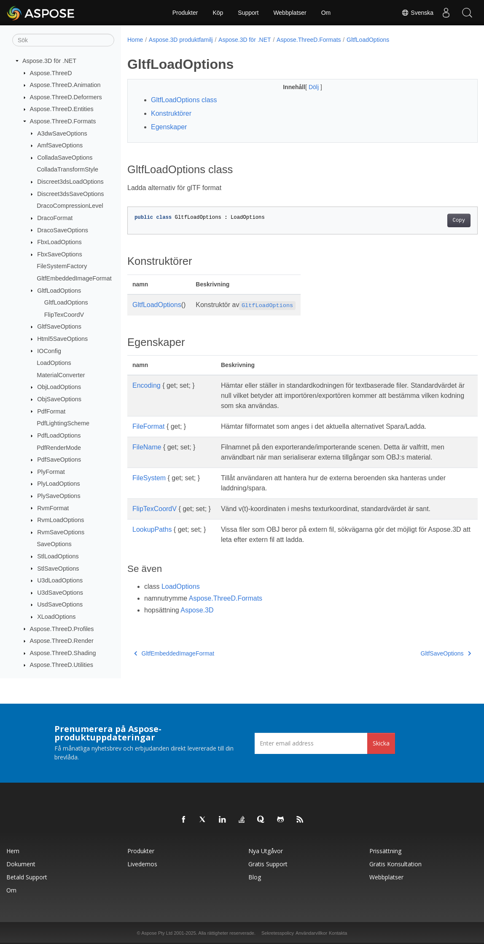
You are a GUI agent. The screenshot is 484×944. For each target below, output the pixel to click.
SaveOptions (54, 544)
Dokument (20, 864)
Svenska (417, 12)
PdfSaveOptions (59, 459)
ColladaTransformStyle (67, 169)
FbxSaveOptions (59, 254)
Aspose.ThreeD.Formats (63, 121)
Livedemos (142, 864)
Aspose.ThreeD (51, 72)
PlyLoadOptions (58, 483)
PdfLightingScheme (63, 423)
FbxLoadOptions (59, 242)
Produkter (185, 12)
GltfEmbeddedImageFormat (74, 278)
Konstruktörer (171, 113)
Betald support (26, 877)
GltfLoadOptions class (184, 99)
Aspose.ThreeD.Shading (63, 653)
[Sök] (63, 40)
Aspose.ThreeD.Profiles (62, 628)
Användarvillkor (311, 933)
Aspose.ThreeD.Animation (65, 85)
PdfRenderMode (59, 447)
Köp (217, 12)
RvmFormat (53, 507)
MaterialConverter (61, 375)
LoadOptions (54, 362)
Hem (12, 851)
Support (248, 12)
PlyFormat (51, 471)
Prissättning (385, 851)
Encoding (146, 385)
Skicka (381, 743)
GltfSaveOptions (59, 326)
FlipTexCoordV (64, 314)
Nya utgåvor (265, 851)
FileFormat (148, 426)
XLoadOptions (56, 616)
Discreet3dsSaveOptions (70, 193)
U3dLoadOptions (60, 580)
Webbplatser (289, 12)
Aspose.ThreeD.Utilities (61, 664)
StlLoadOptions (57, 556)
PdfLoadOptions (59, 435)
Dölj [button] (302, 87)
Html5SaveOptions (62, 338)
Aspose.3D (196, 610)
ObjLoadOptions (59, 387)
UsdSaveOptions (60, 604)
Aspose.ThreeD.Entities (62, 109)
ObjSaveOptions (59, 399)
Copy (434, 220)
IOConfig (49, 350)
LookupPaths (152, 529)
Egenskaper (169, 127)
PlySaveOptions (58, 495)
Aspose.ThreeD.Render (62, 640)
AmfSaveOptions (60, 145)
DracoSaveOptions (62, 229)
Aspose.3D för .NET (49, 60)
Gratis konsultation (395, 864)
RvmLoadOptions (60, 520)
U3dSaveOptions (60, 592)
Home (135, 39)
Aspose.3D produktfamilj (181, 39)
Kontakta (338, 933)
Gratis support (268, 864)
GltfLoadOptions (59, 290)
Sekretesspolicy (277, 933)
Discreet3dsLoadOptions (70, 181)
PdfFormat (51, 411)
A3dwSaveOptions (62, 133)
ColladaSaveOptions (64, 157)
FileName (146, 447)
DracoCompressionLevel (70, 205)
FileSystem (149, 478)
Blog (254, 877)
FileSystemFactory (62, 266)
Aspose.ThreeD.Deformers (66, 97)
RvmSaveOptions (60, 532)
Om (326, 12)
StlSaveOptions (58, 568)
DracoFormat (55, 218)
